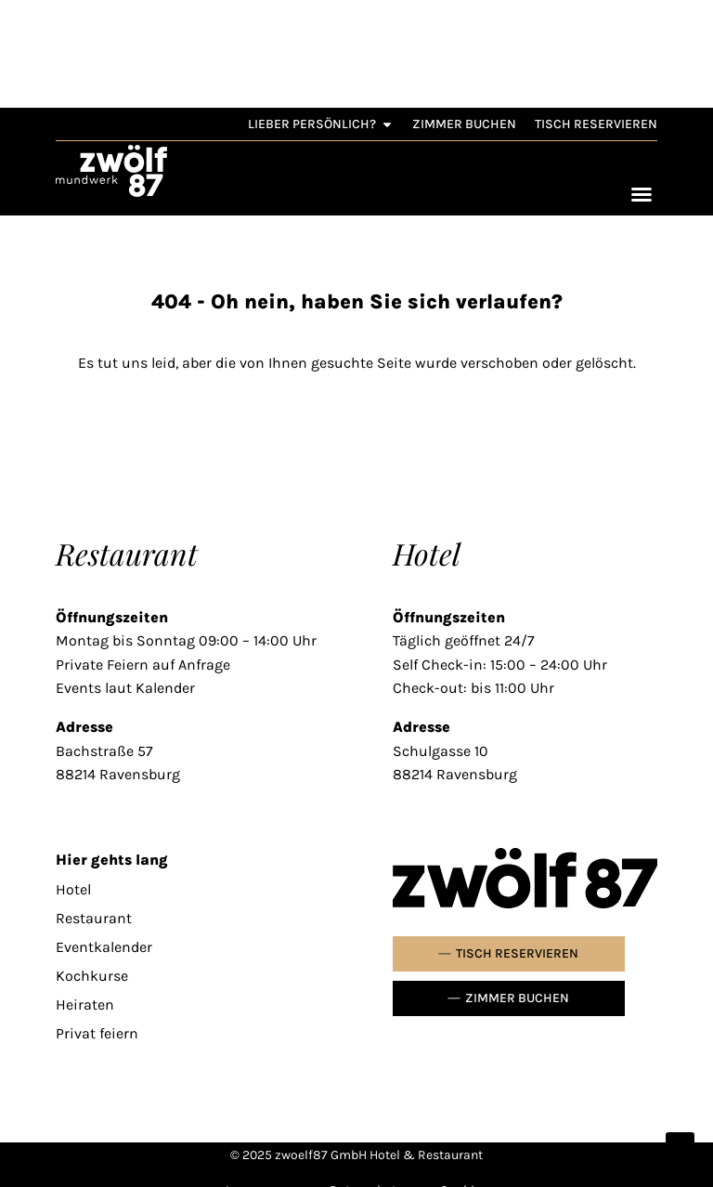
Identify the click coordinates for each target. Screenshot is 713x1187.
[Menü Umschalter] (641, 194)
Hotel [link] (73, 889)
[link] (111, 171)
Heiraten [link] (85, 1004)
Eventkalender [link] (104, 947)
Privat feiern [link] (97, 1033)
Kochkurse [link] (92, 976)
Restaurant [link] (94, 918)
